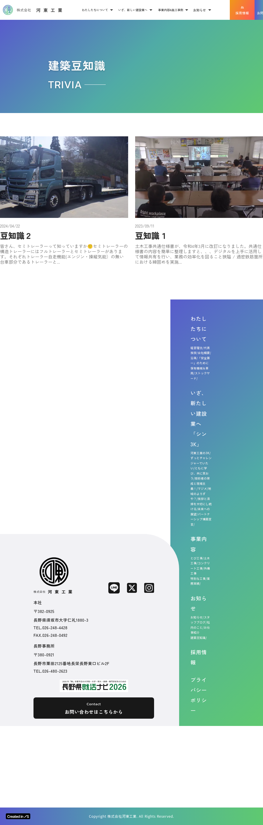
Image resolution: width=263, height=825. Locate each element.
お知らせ (198, 603)
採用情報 (198, 657)
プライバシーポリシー (198, 695)
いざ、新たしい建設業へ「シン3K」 (198, 418)
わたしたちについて (198, 329)
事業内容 (198, 544)
